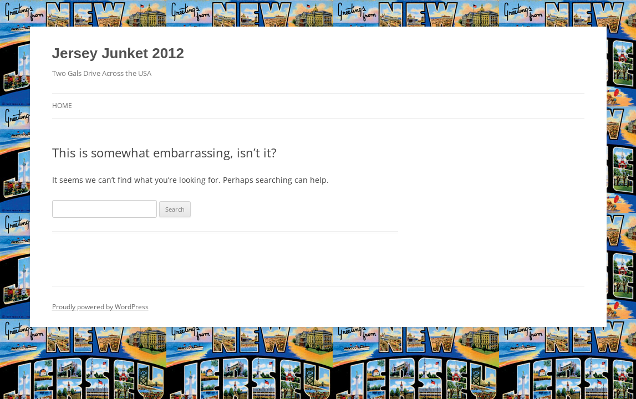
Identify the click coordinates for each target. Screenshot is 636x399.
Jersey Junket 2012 (118, 53)
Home (62, 105)
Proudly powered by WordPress (100, 306)
